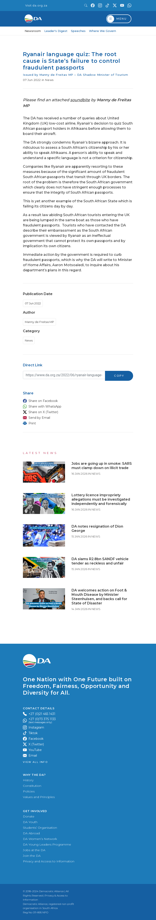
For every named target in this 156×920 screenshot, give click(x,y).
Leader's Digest (55, 31)
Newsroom (33, 31)
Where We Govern (102, 31)
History (28, 780)
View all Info (35, 762)
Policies (29, 791)
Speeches (78, 31)
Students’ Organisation (40, 828)
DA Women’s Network (40, 839)
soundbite (80, 100)
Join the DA (32, 856)
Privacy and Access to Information (48, 861)
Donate (28, 816)
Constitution (32, 786)
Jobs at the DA (34, 850)
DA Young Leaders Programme (47, 844)
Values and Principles (39, 797)
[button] (77, 401)
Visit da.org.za (36, 5)
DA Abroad (31, 833)
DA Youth (30, 822)
